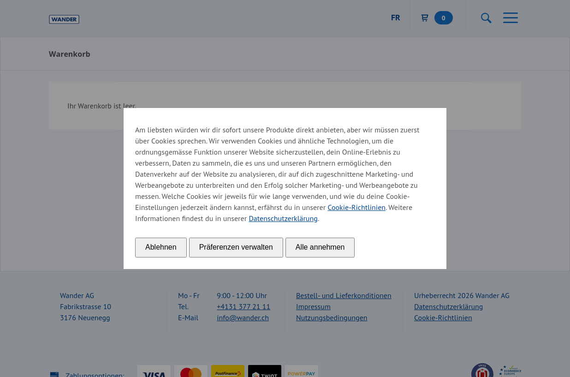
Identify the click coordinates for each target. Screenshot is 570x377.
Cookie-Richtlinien (356, 207)
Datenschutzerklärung (283, 218)
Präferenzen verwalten (236, 247)
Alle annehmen (320, 247)
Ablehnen (161, 247)
